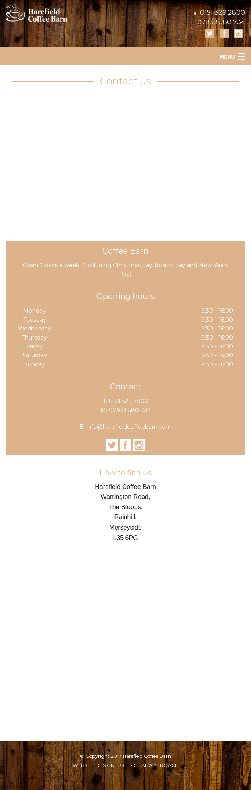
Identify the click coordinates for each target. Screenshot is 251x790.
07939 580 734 (221, 22)
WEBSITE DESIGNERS (98, 765)
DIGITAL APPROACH (153, 765)
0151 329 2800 (222, 12)
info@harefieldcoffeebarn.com (128, 426)
